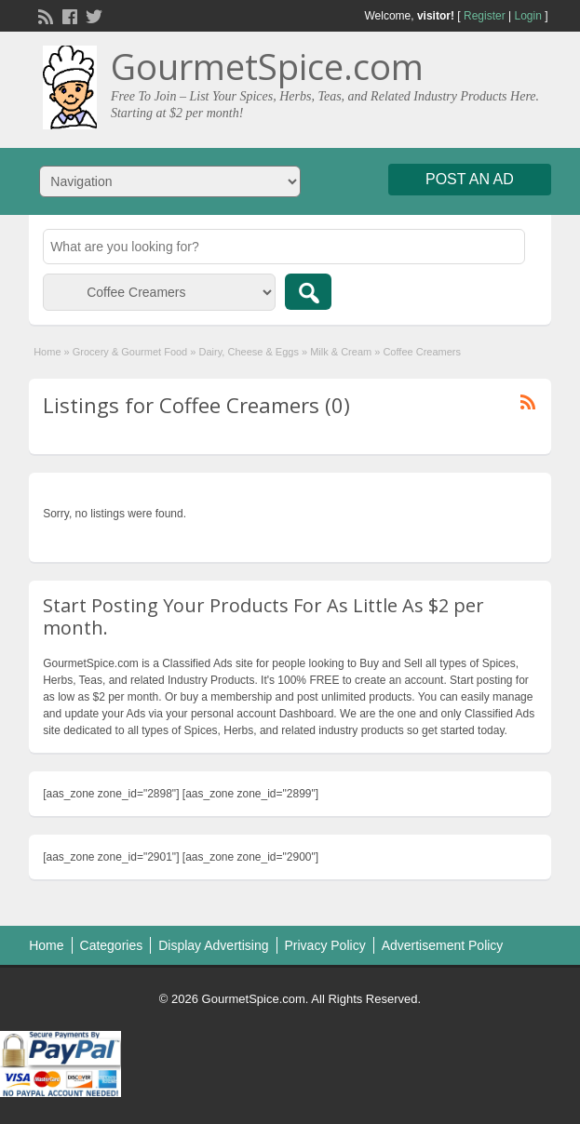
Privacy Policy (325, 945)
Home (47, 351)
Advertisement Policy (443, 945)
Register (485, 15)
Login (527, 15)
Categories (111, 945)
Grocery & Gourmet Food (130, 351)
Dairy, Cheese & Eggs (249, 351)
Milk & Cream (340, 351)
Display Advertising (213, 945)
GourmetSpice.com (267, 66)
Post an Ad (469, 179)
